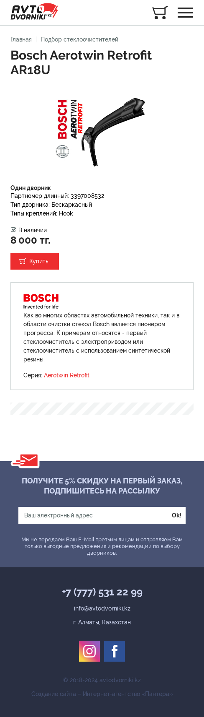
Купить (38, 261)
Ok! (176, 515)
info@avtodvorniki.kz (102, 608)
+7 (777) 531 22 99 (102, 592)
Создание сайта (53, 694)
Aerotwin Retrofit (66, 375)
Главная (21, 39)
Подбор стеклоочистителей (79, 39)
